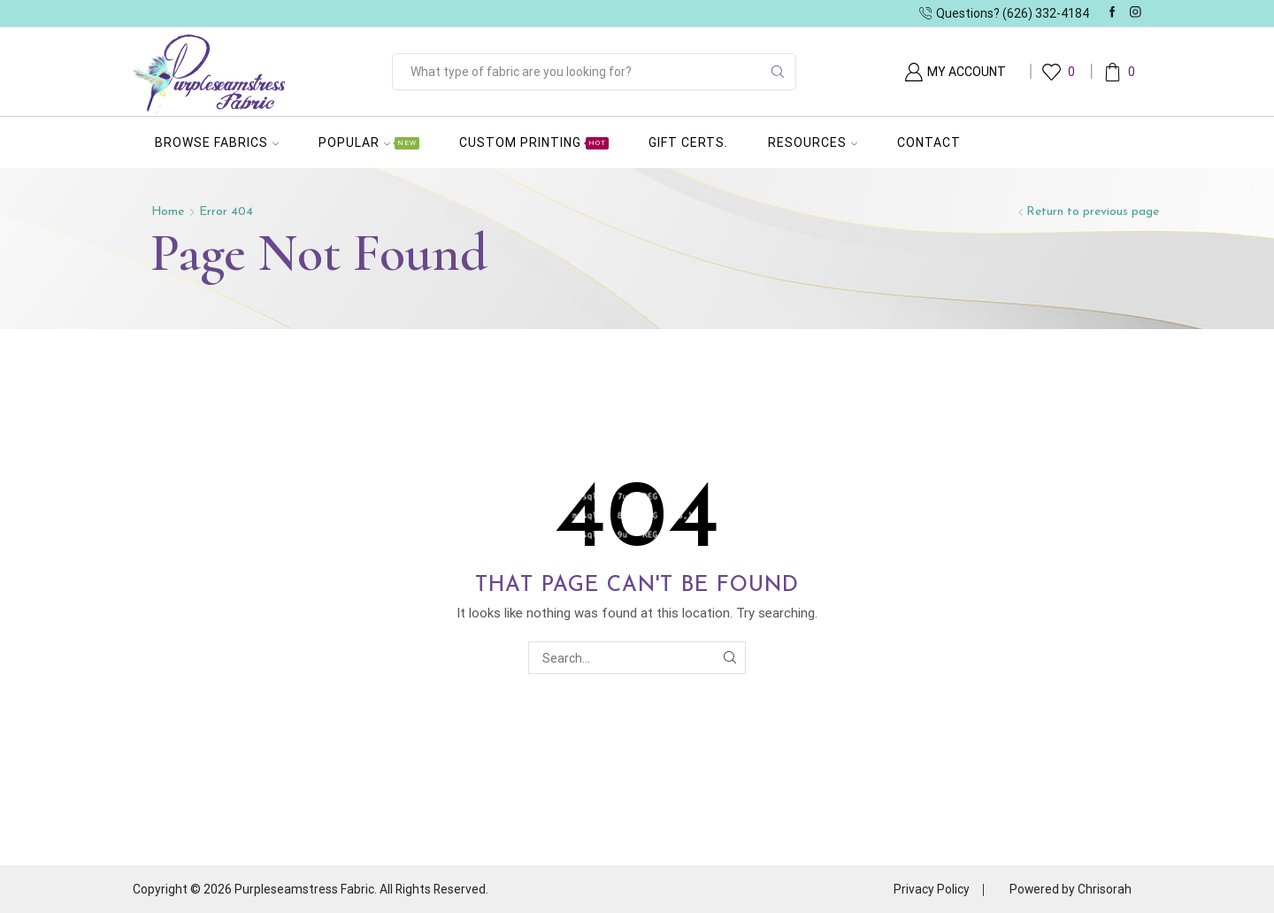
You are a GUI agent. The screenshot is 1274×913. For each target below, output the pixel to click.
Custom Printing (534, 142)
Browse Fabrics (217, 142)
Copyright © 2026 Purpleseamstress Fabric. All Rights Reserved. (311, 889)
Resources (812, 142)
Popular (368, 142)
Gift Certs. (688, 142)
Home (168, 212)
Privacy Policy (931, 889)
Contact (929, 142)
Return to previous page (1092, 212)
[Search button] (777, 71)
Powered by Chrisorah (1070, 889)
